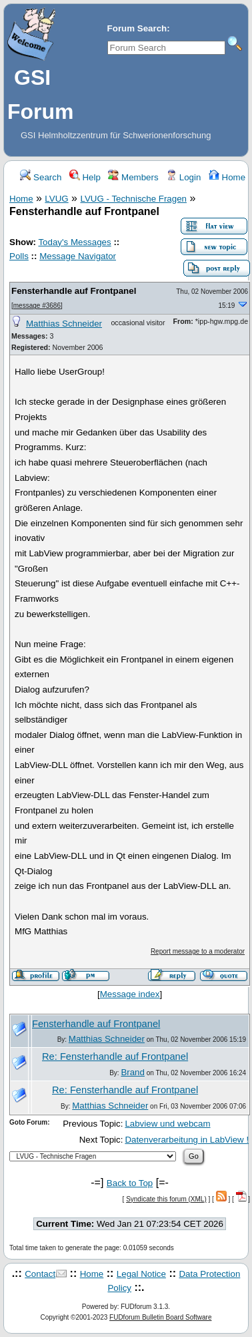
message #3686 (37, 305)
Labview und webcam (167, 1124)
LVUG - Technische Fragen (133, 199)
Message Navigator (77, 256)
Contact (40, 1274)
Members (133, 177)
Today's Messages (74, 242)
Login (183, 177)
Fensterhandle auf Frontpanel (73, 291)
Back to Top (130, 1183)
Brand (133, 1072)
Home (227, 177)
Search (40, 177)
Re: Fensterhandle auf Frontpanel (115, 1056)
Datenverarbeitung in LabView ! (187, 1140)
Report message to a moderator (198, 951)
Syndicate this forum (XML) (166, 1199)
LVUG (56, 199)
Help (85, 177)
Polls (19, 256)
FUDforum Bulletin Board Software (160, 1317)
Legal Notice (141, 1274)
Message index (130, 994)
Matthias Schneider (64, 324)
